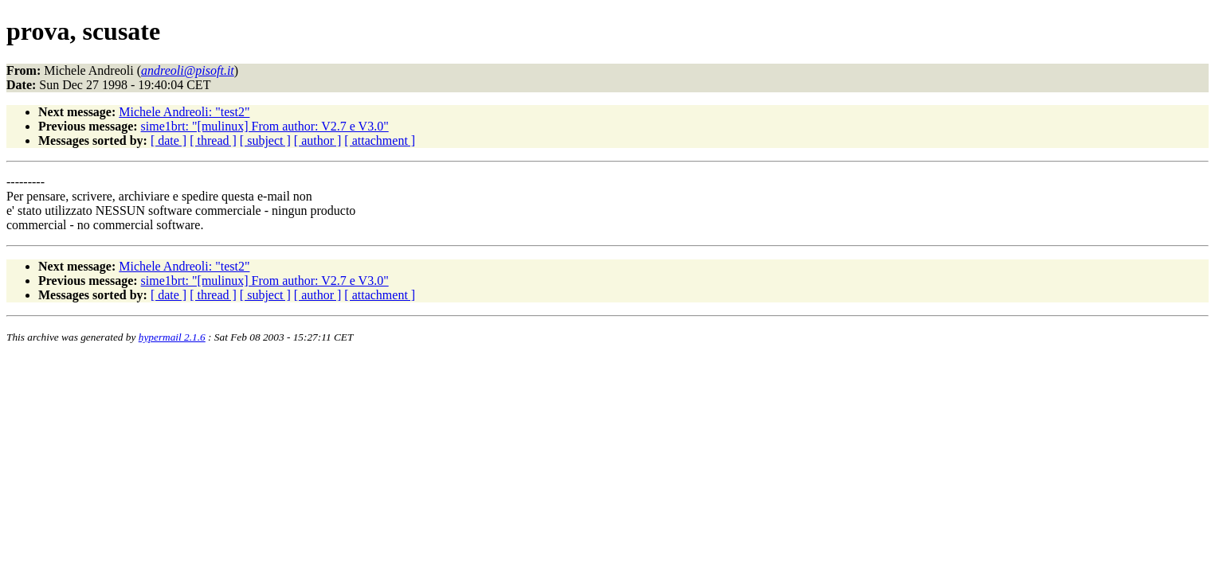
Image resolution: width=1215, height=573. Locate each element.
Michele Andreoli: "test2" (184, 112)
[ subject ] (265, 140)
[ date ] (168, 140)
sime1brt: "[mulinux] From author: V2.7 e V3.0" (265, 126)
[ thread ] (213, 140)
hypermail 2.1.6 (172, 337)
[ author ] (318, 140)
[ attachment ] (379, 140)
